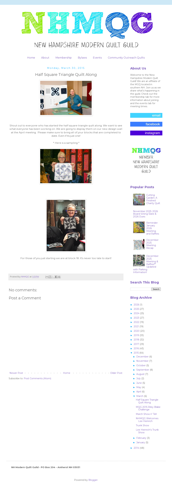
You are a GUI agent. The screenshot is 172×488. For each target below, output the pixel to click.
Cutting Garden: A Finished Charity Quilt (153, 199)
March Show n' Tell (146, 414)
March (140, 396)
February (141, 438)
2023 (137, 317)
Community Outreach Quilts (126, 57)
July (138, 378)
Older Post (116, 373)
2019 (137, 335)
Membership (63, 57)
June (139, 382)
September (143, 369)
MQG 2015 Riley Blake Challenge (148, 408)
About (45, 57)
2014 (137, 447)
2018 (137, 339)
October (141, 365)
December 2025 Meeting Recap (152, 244)
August (140, 374)
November (142, 361)
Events (97, 57)
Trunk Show (142, 425)
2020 (137, 331)
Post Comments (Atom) (37, 378)
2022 (137, 322)
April (139, 391)
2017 (137, 344)
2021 (137, 326)
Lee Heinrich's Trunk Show (147, 431)
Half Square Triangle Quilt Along (147, 401)
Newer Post (16, 373)
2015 (136, 352)
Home (31, 57)
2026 (137, 304)
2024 (137, 313)
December (142, 356)
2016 (137, 348)
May (139, 387)
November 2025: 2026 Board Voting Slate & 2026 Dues (145, 214)
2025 (137, 309)
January (141, 442)
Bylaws (82, 57)
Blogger (93, 480)
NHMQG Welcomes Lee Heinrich (147, 420)
